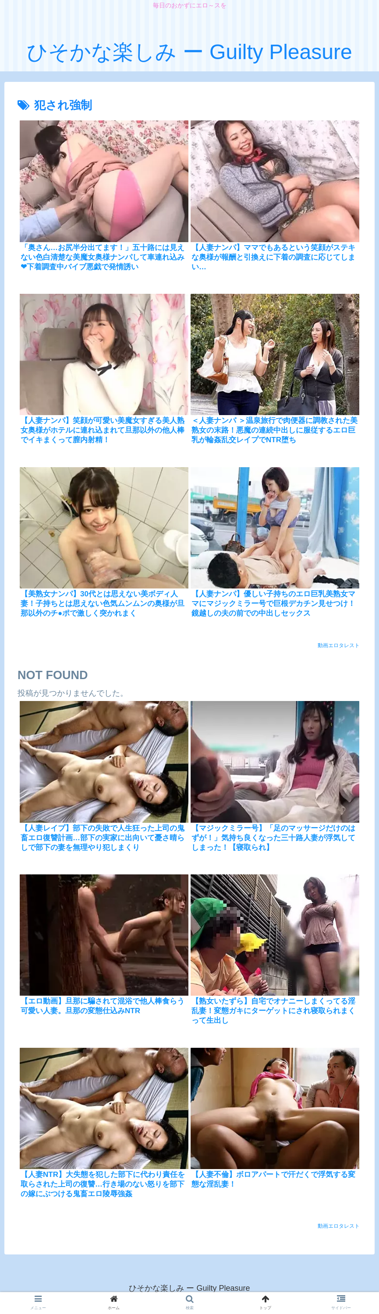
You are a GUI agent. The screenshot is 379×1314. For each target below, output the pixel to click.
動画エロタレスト (339, 645)
